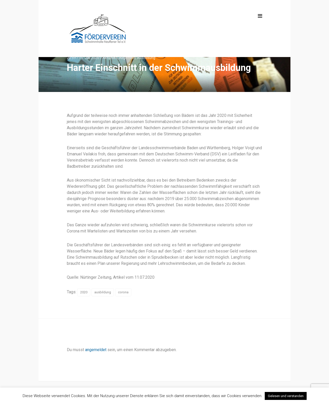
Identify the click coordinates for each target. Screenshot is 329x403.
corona (123, 292)
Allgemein (127, 58)
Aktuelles (109, 58)
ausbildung (102, 292)
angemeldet (95, 349)
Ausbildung (146, 58)
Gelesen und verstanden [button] (286, 396)
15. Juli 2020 (89, 58)
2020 (83, 292)
